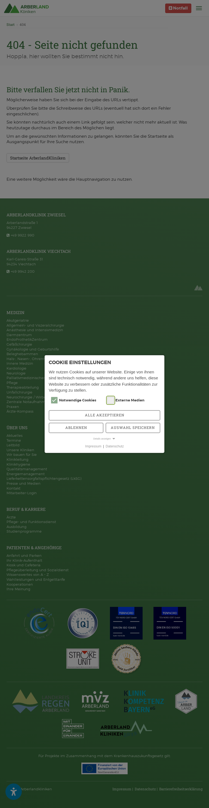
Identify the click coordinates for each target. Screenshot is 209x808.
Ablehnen (76, 427)
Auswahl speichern (133, 427)
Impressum (93, 446)
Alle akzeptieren (104, 415)
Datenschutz (115, 446)
